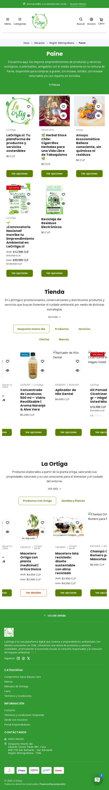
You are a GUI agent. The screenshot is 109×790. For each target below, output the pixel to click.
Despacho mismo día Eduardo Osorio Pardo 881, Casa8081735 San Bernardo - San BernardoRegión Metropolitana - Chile (28, 748)
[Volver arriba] (54, 615)
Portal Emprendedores (17, 724)
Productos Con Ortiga (37, 501)
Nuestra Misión (78, 3)
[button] (54, 85)
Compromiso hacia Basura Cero (22, 676)
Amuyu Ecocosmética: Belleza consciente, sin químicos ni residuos (88, 145)
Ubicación (39, 43)
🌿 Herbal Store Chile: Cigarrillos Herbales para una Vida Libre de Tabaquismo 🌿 (54, 147)
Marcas (64, 339)
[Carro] (101, 21)
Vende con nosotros (16, 719)
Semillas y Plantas (73, 501)
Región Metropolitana (61, 43)
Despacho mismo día (31, 329)
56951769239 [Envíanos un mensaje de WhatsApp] (14, 739)
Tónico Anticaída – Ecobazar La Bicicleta (12, 384)
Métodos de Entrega (16, 686)
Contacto (9, 710)
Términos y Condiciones (18, 696)
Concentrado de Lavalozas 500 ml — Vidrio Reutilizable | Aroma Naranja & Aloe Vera (49, 382)
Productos (62, 329)
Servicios (84, 329)
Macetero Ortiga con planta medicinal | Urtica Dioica (47, 544)
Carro (7, 691)
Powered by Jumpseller (53, 784)
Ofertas (44, 339)
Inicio (26, 43)
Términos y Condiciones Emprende (24, 715)
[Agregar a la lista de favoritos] (28, 106)
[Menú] (8, 21)
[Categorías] (20, 21)
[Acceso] (91, 21)
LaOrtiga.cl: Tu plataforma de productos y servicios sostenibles (18, 143)
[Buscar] (81, 21)
